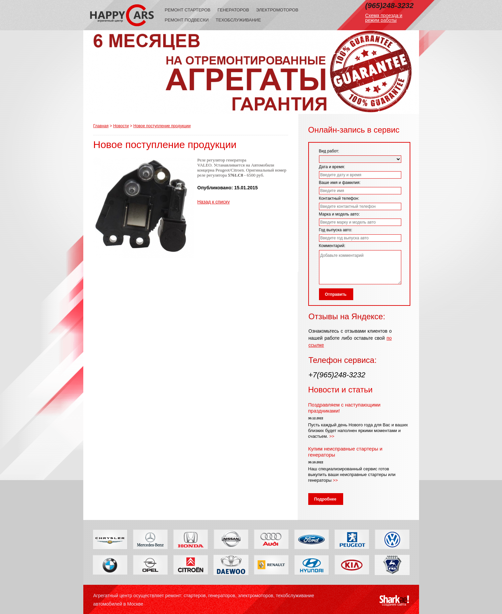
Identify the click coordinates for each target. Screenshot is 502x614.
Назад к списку (213, 201)
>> (331, 436)
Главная (101, 126)
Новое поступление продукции (162, 126)
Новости (121, 126)
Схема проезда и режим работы (383, 18)
